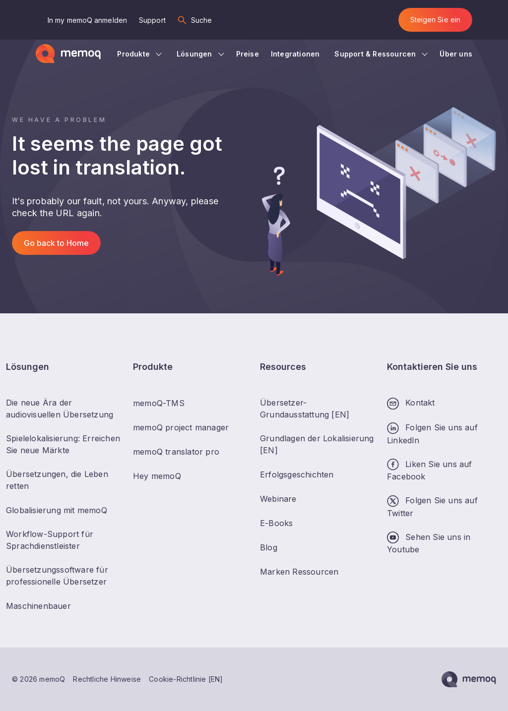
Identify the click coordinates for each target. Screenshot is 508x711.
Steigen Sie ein (435, 19)
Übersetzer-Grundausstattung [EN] (304, 408)
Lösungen (194, 54)
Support (152, 20)
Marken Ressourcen (299, 572)
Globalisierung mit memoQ (56, 510)
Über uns (456, 54)
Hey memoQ (157, 476)
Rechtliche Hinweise (107, 679)
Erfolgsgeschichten (297, 474)
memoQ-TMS (159, 403)
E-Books (276, 523)
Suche (201, 20)
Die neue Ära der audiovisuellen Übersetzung (59, 408)
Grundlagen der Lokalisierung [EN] (317, 444)
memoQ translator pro (176, 452)
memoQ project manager (181, 427)
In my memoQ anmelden (87, 20)
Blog (268, 547)
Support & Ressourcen (375, 54)
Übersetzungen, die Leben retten (57, 480)
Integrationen (295, 54)
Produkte (133, 54)
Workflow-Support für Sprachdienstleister (49, 540)
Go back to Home (56, 243)
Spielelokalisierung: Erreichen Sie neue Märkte (63, 444)
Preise (247, 54)
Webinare (278, 499)
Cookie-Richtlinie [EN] (186, 679)
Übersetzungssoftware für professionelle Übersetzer (57, 576)
